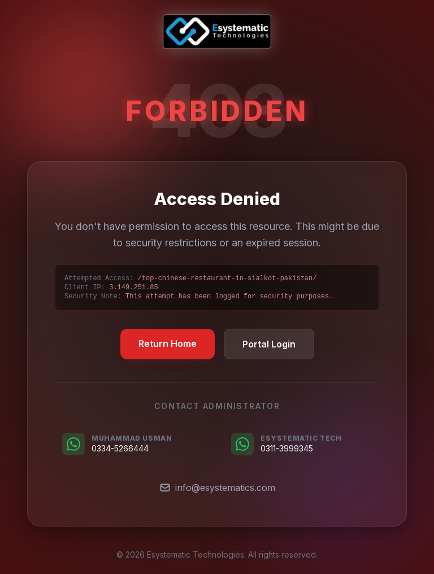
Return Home (167, 343)
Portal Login (269, 344)
